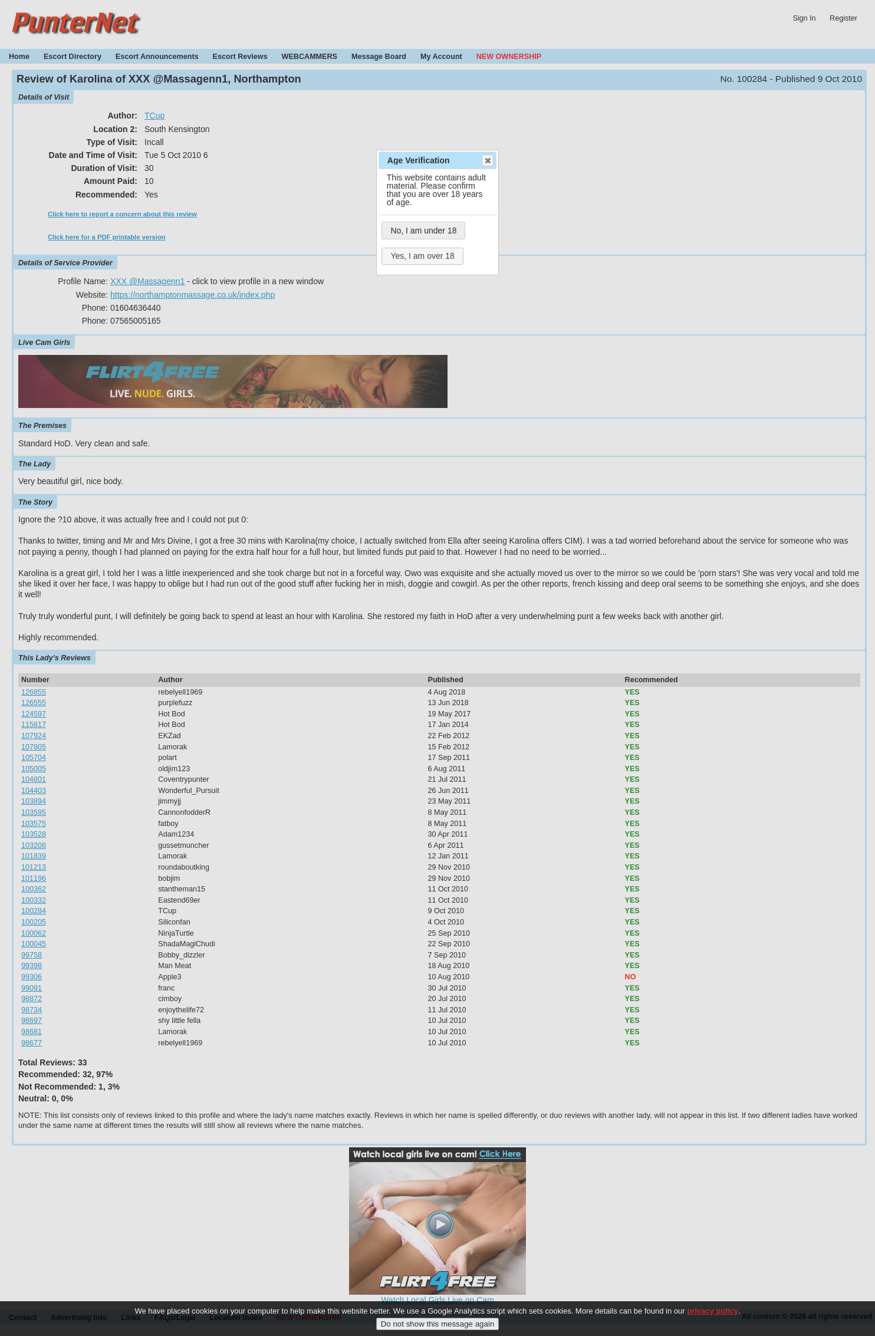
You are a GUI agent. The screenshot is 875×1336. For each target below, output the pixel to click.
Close (487, 160)
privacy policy (712, 1311)
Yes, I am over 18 (422, 256)
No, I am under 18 (423, 230)
